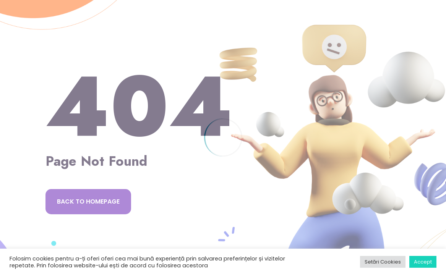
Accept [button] (423, 261)
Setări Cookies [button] (383, 261)
